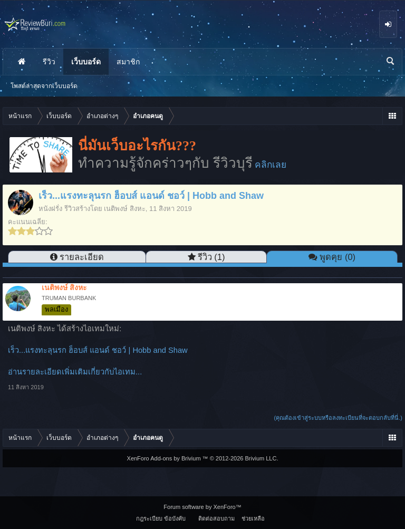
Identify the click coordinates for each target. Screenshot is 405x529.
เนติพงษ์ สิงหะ (125, 209)
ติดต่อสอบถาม (216, 518)
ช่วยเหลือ (253, 518)
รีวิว (49, 61)
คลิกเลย (270, 164)
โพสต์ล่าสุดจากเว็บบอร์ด (44, 86)
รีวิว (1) (211, 257)
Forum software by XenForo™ (202, 507)
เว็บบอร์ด (86, 61)
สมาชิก (128, 61)
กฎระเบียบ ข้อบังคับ (161, 518)
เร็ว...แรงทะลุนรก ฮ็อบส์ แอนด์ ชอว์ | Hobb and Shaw (98, 350)
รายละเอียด (82, 257)
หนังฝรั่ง (50, 209)
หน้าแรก (21, 62)
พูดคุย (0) (337, 257)
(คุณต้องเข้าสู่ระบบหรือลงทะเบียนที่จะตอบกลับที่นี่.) (338, 418)
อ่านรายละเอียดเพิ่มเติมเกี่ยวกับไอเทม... (75, 372)
